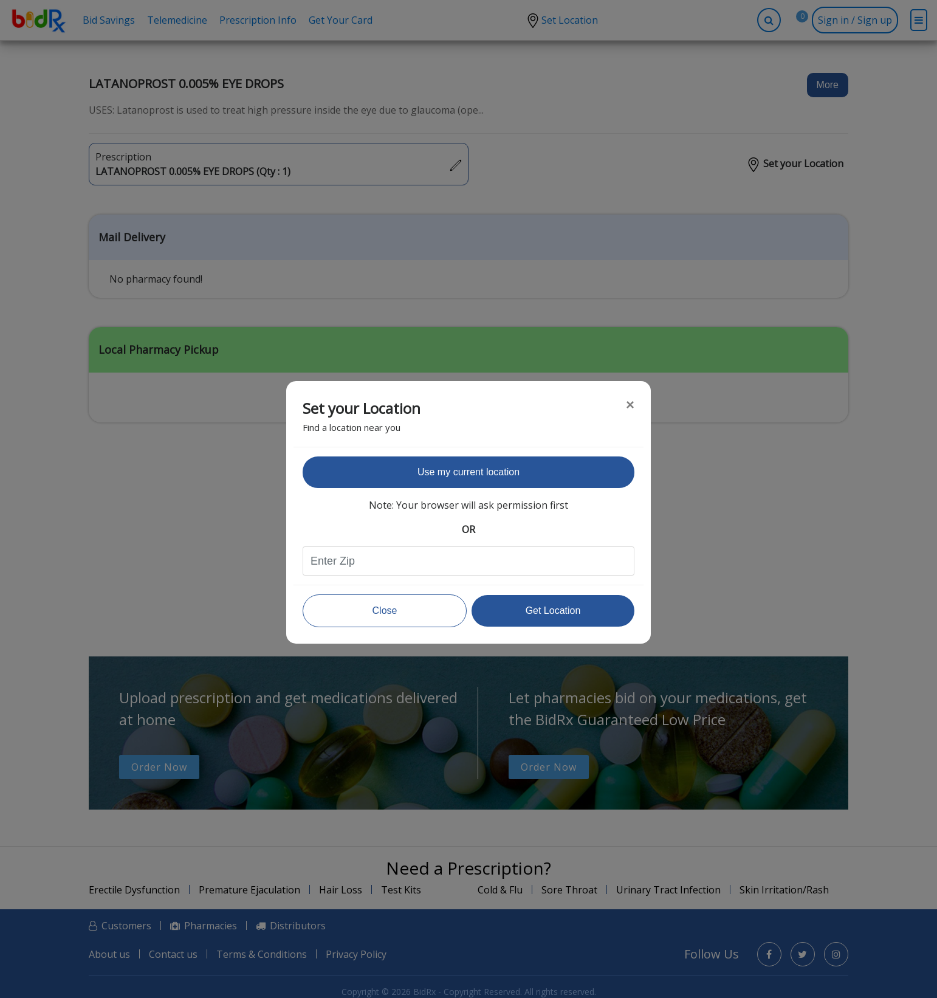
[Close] (630, 404)
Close (384, 610)
